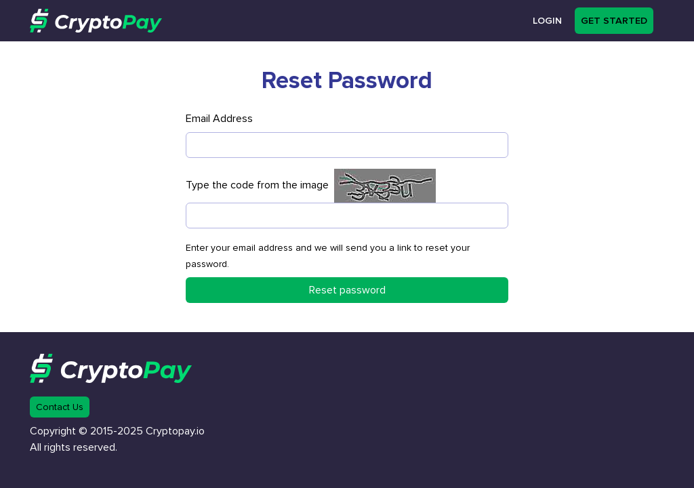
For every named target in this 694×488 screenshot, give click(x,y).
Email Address (219, 118)
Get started (614, 20)
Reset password (347, 290)
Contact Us (59, 407)
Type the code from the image (260, 185)
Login (547, 20)
